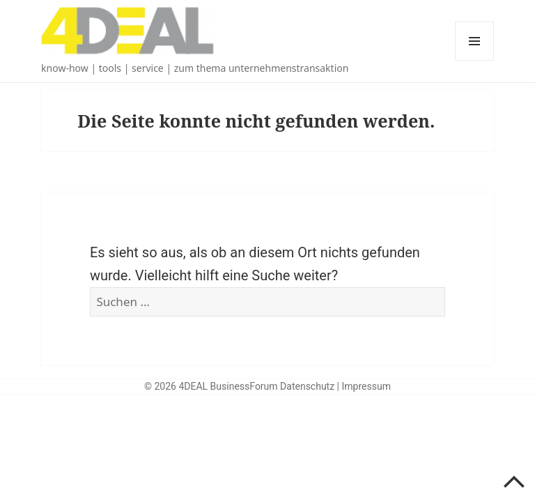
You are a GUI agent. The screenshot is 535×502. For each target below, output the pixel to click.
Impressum (366, 386)
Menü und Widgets (475, 60)
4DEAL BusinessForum (227, 386)
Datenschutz (307, 386)
